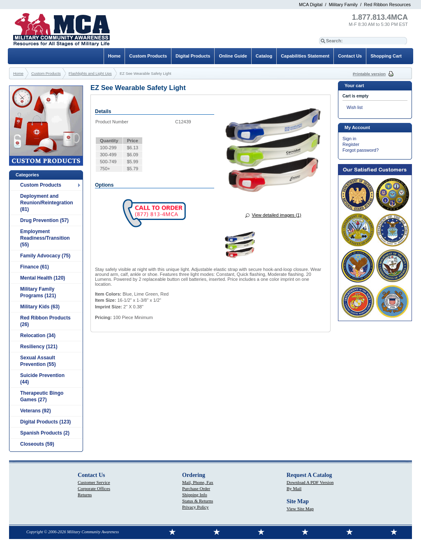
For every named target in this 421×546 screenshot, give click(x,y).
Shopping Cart (386, 55)
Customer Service (94, 482)
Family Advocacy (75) (45, 256)
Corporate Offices (94, 488)
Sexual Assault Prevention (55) (38, 361)
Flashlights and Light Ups (90, 74)
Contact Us (350, 55)
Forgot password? (360, 150)
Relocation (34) (38, 335)
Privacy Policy (195, 506)
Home (114, 55)
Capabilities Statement (305, 55)
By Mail (294, 488)
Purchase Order (196, 488)
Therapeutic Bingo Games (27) (41, 396)
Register (350, 144)
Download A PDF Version (310, 482)
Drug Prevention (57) (44, 220)
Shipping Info (194, 494)
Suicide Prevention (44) (42, 378)
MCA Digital (310, 4)
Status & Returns (197, 500)
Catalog (264, 55)
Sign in (349, 138)
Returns (85, 494)
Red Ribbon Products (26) (45, 321)
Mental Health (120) (42, 278)
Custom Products (40, 185)
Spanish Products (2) (44, 433)
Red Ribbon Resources (387, 4)
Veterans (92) (35, 411)
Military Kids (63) (40, 307)
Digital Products (193, 55)
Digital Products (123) (45, 422)
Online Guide (233, 55)
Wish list (355, 107)
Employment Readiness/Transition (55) (45, 238)
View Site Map (300, 508)
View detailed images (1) (276, 215)
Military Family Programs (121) (38, 292)
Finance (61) (34, 267)
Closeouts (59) (37, 444)
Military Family (343, 4)
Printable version (369, 74)
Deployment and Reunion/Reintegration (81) (46, 202)
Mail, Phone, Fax (197, 482)
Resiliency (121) (39, 346)
